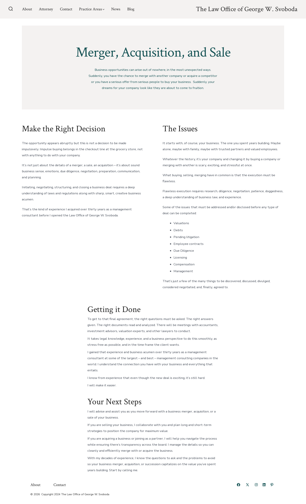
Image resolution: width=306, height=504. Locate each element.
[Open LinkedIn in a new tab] (264, 484)
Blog (130, 9)
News (115, 9)
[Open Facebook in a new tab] (238, 484)
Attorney (46, 9)
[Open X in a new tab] (247, 484)
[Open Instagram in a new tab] (256, 484)
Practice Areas (91, 9)
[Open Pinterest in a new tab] (271, 484)
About (27, 9)
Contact (66, 9)
